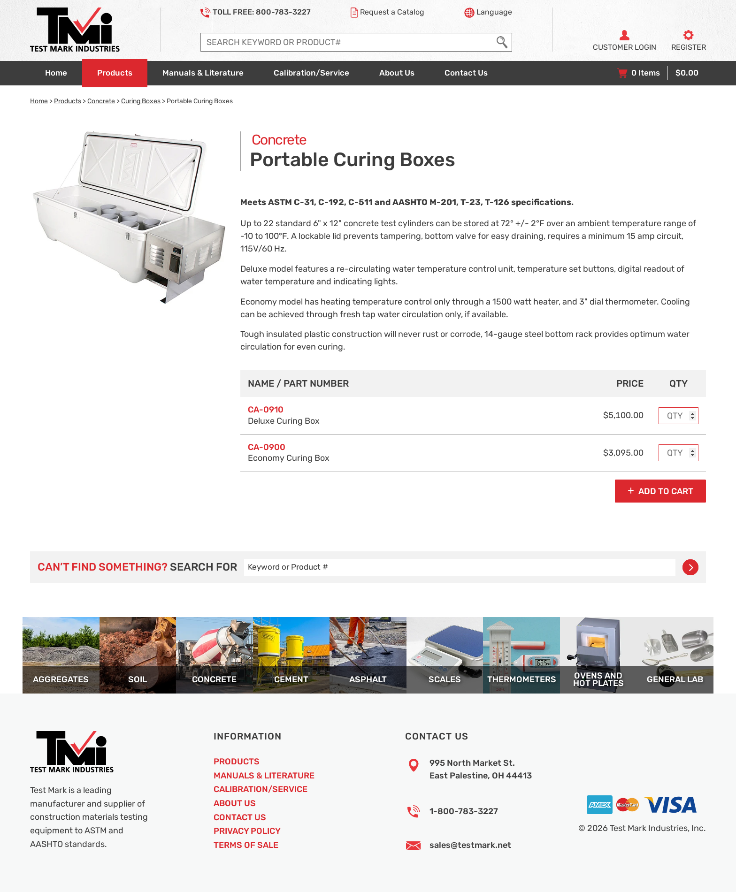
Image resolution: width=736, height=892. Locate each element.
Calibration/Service (260, 789)
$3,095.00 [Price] (623, 452)
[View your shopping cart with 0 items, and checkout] (657, 73)
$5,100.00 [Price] (623, 415)
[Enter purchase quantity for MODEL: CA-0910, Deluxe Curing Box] (679, 415)
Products (67, 101)
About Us (235, 803)
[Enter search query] (346, 42)
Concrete (101, 101)
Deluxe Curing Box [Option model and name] (284, 415)
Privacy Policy (247, 831)
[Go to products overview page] (114, 73)
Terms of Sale (246, 845)
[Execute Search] (502, 42)
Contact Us (240, 817)
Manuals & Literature (264, 775)
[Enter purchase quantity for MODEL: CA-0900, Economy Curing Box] (679, 452)
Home (39, 101)
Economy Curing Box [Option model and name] (289, 452)
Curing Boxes (141, 101)
